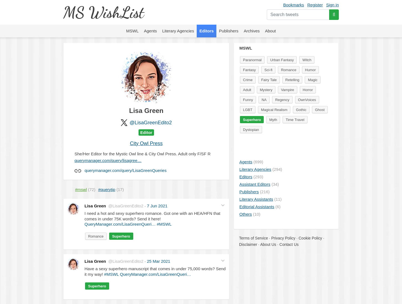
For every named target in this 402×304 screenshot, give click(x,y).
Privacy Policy (283, 238)
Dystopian (251, 130)
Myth (273, 120)
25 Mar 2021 (158, 261)
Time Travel (295, 120)
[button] (223, 205)
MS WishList (103, 12)
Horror (308, 90)
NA (264, 100)
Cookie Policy (310, 238)
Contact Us (289, 244)
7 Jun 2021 (157, 205)
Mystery (266, 90)
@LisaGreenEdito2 (151, 122)
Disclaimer (248, 244)
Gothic (301, 110)
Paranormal (252, 60)
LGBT (247, 110)
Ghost (320, 110)
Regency (282, 100)
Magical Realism (274, 110)
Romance (96, 236)
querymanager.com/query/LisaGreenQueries (126, 170)
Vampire (287, 90)
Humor (310, 70)
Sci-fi (268, 70)
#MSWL (164, 224)
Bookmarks (293, 4)
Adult (247, 90)
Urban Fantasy (282, 60)
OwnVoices (307, 100)
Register (315, 4)
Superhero (121, 236)
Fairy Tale (269, 80)
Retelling (292, 80)
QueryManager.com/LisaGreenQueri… (120, 224)
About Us (268, 244)
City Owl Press (146, 143)
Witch (306, 60)
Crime (248, 80)
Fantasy (249, 70)
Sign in (332, 4)
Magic (312, 80)
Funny (248, 100)
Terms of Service (253, 238)
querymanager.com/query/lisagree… (108, 160)
